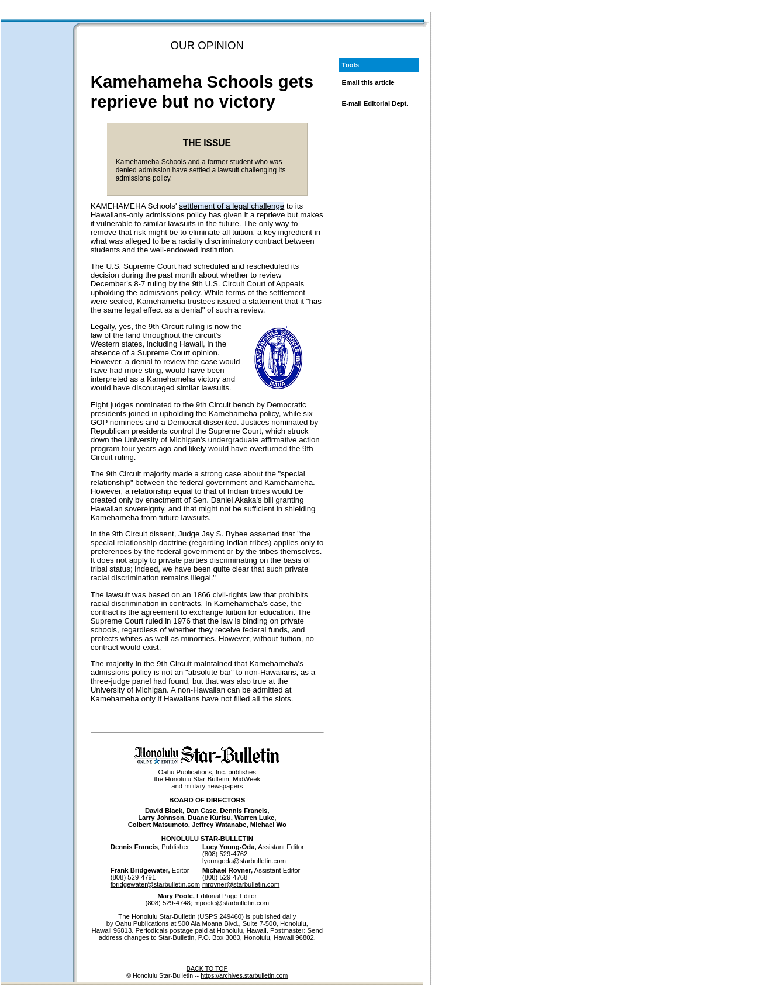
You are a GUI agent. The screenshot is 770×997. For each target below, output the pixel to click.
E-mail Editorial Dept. (375, 103)
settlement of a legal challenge (231, 206)
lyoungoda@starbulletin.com (244, 860)
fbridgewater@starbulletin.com (155, 884)
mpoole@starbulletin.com (231, 902)
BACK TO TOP (207, 968)
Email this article (368, 82)
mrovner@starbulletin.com (240, 884)
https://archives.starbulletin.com (244, 975)
